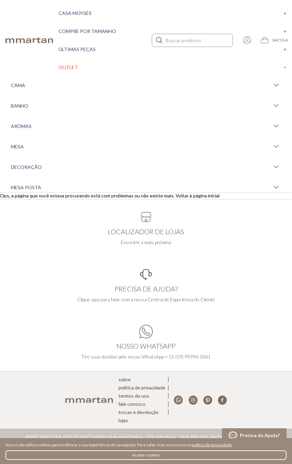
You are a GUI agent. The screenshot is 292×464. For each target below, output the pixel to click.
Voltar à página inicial (198, 195)
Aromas (146, 126)
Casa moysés (173, 13)
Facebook (222, 400)
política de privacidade (212, 444)
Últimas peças (173, 49)
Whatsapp (178, 400)
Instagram (193, 400)
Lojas (123, 420)
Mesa (146, 146)
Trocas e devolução (138, 412)
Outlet (173, 67)
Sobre (124, 379)
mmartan (29, 40)
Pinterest (207, 400)
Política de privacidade (141, 387)
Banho (146, 105)
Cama (146, 85)
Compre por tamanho (173, 31)
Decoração (146, 167)
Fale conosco (131, 404)
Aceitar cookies (146, 455)
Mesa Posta (146, 187)
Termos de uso (133, 396)
